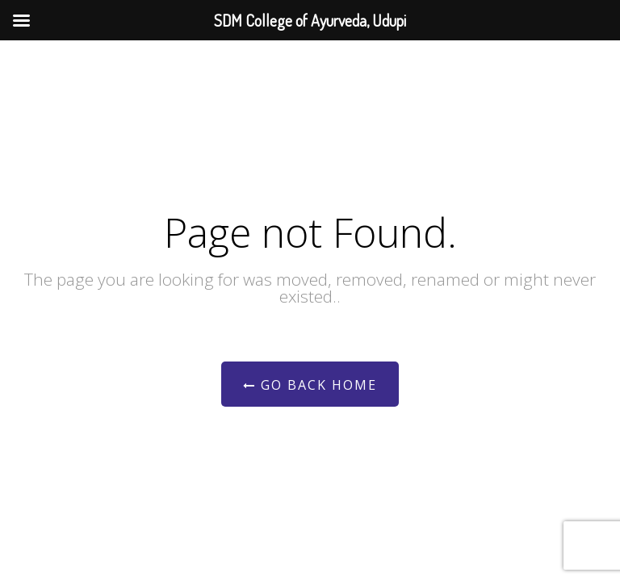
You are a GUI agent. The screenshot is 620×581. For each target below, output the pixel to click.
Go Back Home (310, 385)
